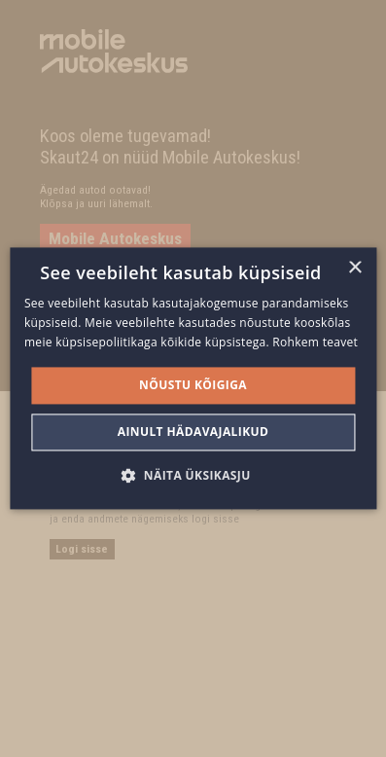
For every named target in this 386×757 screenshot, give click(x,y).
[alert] (193, 378)
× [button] (354, 268)
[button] (192, 476)
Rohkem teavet (315, 342)
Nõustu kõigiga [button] (193, 385)
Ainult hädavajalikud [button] (193, 432)
